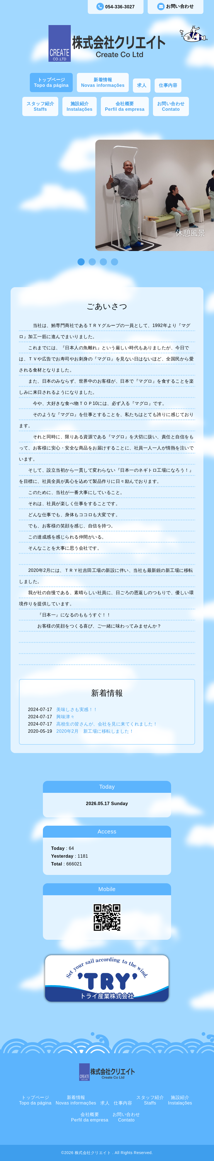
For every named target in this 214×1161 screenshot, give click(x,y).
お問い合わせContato (171, 106)
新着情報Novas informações (103, 82)
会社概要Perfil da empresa (125, 106)
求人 (141, 85)
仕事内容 (168, 85)
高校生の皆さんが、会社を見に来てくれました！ (106, 724)
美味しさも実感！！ (77, 709)
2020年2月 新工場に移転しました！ (95, 731)
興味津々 (65, 716)
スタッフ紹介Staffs (40, 106)
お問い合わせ (175, 6)
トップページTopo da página (51, 82)
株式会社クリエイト (93, 1152)
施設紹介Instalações (80, 106)
